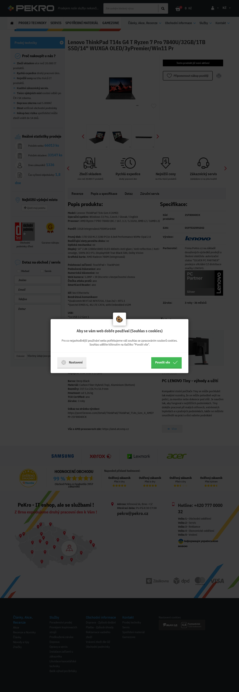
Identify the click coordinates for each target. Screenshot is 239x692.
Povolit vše (166, 362)
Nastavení (72, 362)
